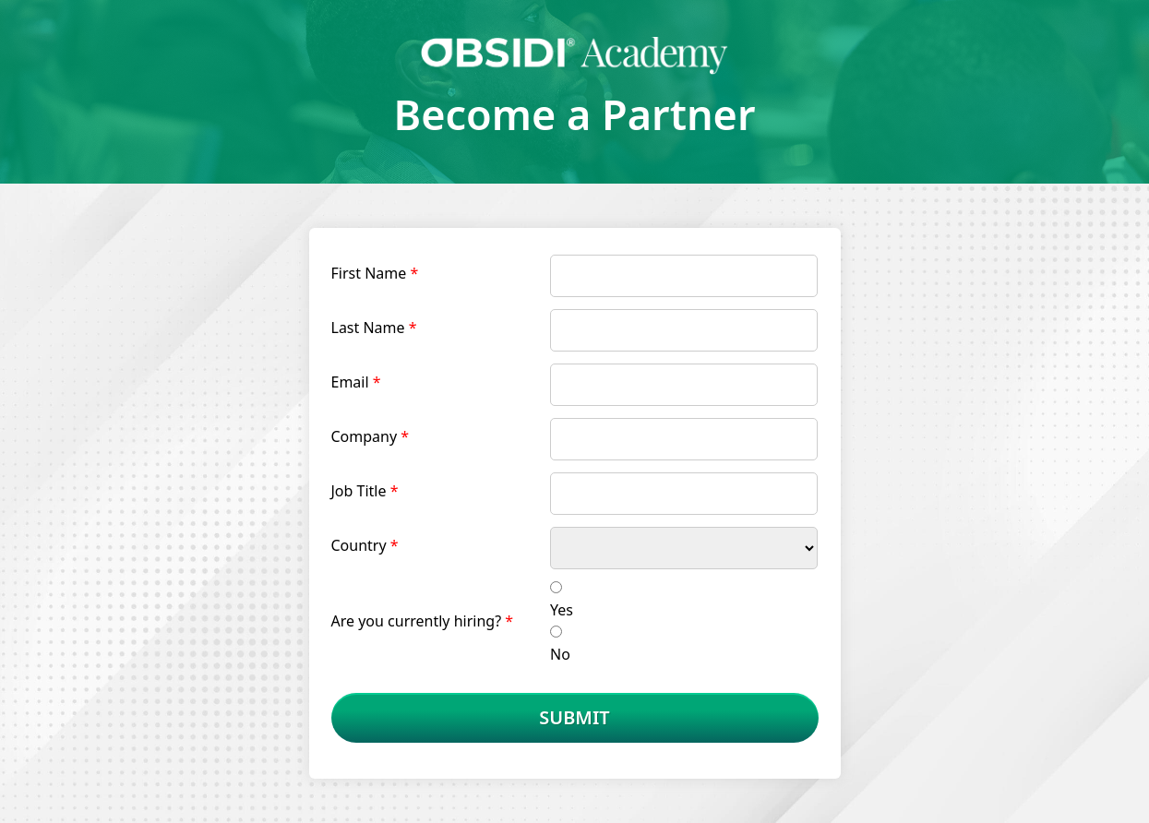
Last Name (368, 327)
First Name (369, 273)
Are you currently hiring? (416, 621)
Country (359, 545)
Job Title (359, 491)
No (560, 654)
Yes (561, 610)
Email (350, 382)
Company (364, 436)
